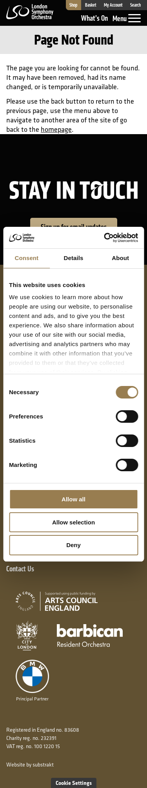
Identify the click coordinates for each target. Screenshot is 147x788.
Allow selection (73, 522)
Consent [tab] (26, 258)
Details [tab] (73, 258)
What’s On (94, 18)
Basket (90, 5)
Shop (73, 5)
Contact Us (20, 569)
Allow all (73, 499)
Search (135, 5)
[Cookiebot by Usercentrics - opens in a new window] (104, 238)
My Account (113, 5)
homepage (56, 129)
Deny (73, 545)
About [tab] (120, 258)
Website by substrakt (30, 764)
